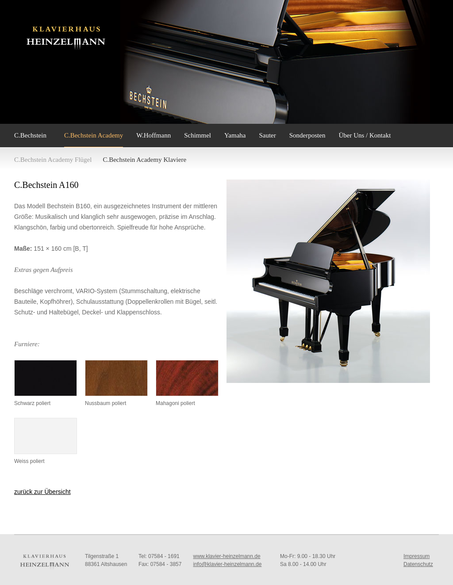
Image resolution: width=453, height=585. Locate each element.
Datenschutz (418, 564)
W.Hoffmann (153, 135)
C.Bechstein (30, 135)
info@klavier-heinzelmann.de (227, 564)
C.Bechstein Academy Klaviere (144, 159)
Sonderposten (307, 135)
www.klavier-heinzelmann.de (227, 556)
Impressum (416, 556)
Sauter (267, 135)
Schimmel (197, 135)
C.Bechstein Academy (93, 135)
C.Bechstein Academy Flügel (53, 159)
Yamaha (235, 135)
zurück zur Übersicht (42, 491)
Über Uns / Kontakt (364, 135)
